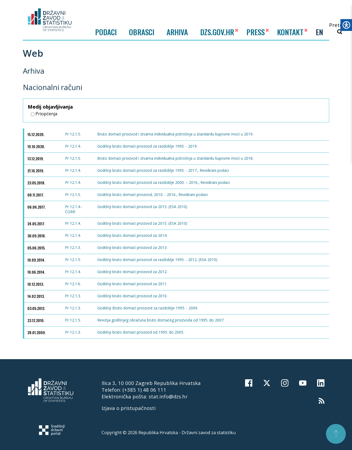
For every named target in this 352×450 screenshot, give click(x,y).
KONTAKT (290, 31)
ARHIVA (177, 31)
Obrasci (141, 32)
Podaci (106, 32)
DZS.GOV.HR (217, 31)
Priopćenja (44, 114)
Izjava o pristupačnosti (129, 408)
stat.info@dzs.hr (168, 396)
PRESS (255, 31)
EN (319, 32)
